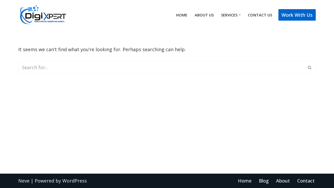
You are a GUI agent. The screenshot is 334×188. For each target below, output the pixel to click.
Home (181, 15)
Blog (264, 181)
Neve (23, 181)
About (283, 181)
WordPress (74, 181)
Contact (306, 181)
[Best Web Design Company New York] (43, 15)
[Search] (161, 67)
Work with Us (297, 15)
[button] (240, 15)
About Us (204, 15)
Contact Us (260, 15)
